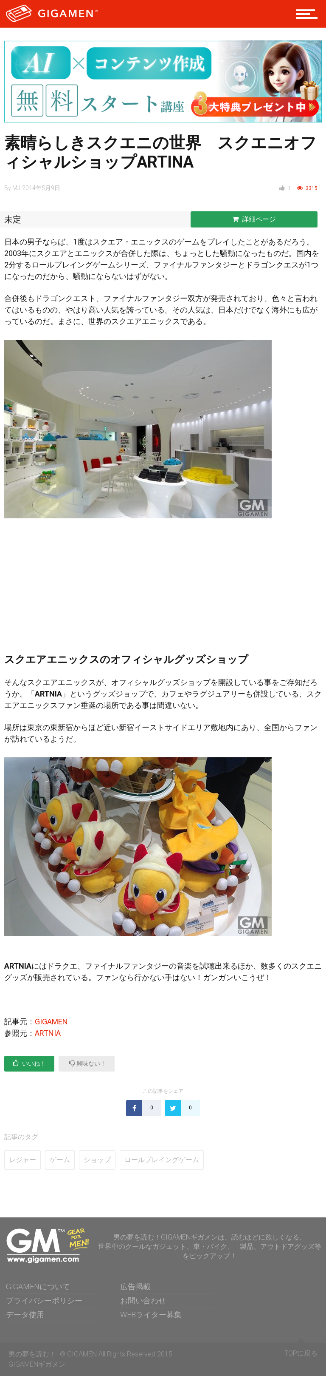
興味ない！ (87, 1063)
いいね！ (29, 1063)
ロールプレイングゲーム (161, 1160)
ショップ (97, 1160)
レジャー (22, 1160)
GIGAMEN (51, 1021)
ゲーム (60, 1160)
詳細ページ (254, 219)
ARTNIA (48, 1033)
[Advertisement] (163, 590)
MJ (16, 188)
